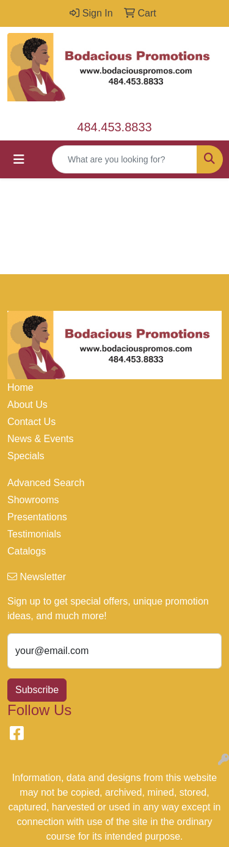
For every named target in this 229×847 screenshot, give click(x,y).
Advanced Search (45, 483)
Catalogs (26, 551)
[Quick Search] (124, 159)
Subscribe (37, 690)
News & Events (40, 439)
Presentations (37, 517)
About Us (27, 404)
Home (20, 387)
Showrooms (33, 500)
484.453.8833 (114, 127)
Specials (25, 456)
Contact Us (31, 421)
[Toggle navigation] (19, 159)
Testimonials (34, 534)
